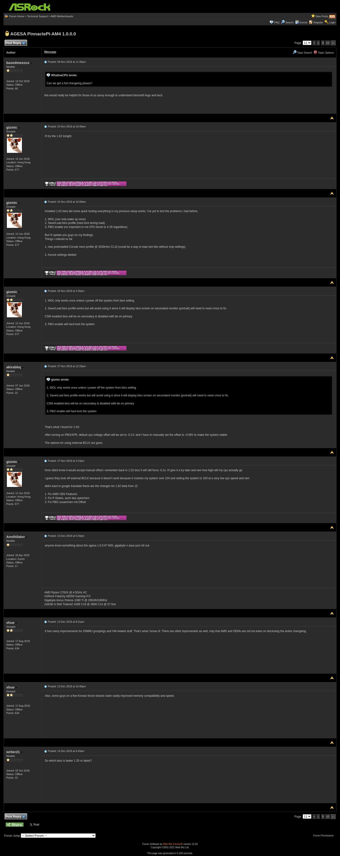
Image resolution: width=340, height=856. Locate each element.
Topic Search (302, 52)
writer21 (14, 752)
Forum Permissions (324, 835)
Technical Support (37, 16)
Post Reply (15, 43)
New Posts (322, 16)
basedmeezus (19, 63)
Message (50, 52)
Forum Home (16, 16)
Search (289, 22)
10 (327, 43)
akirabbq (15, 367)
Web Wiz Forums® (173, 844)
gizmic (13, 127)
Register (318, 22)
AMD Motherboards (62, 16)
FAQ (276, 22)
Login (332, 22)
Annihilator (16, 537)
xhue (11, 623)
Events (301, 22)
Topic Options (324, 52)
